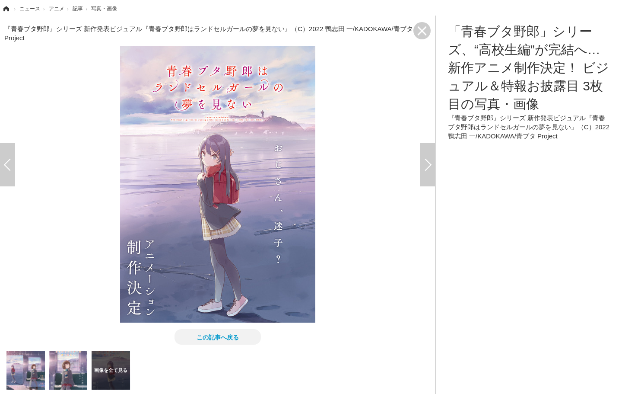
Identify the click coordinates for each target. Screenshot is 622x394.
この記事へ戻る (218, 337)
